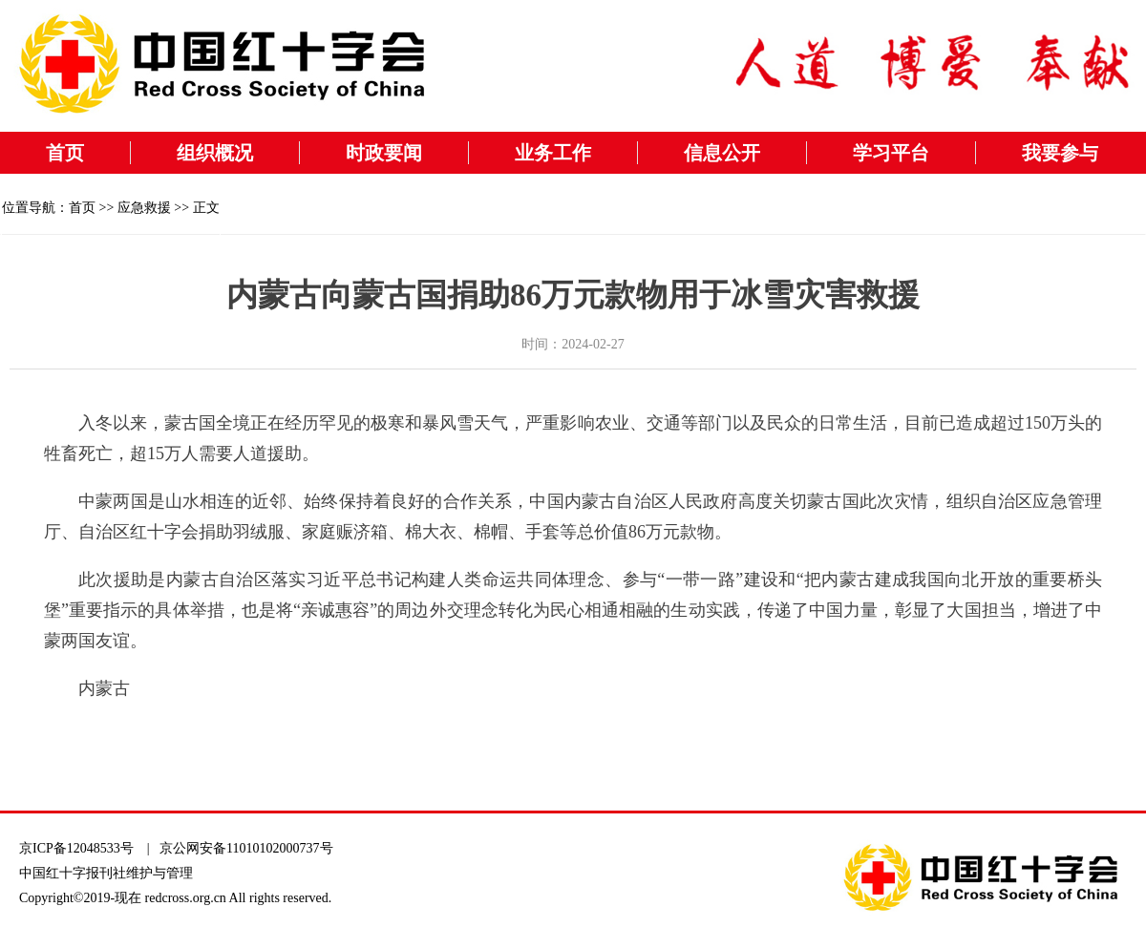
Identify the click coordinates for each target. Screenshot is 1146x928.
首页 (65, 152)
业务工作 (553, 152)
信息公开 (722, 152)
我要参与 (1060, 152)
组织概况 (215, 152)
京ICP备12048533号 (76, 848)
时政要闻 (384, 152)
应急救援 (144, 207)
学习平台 (891, 152)
